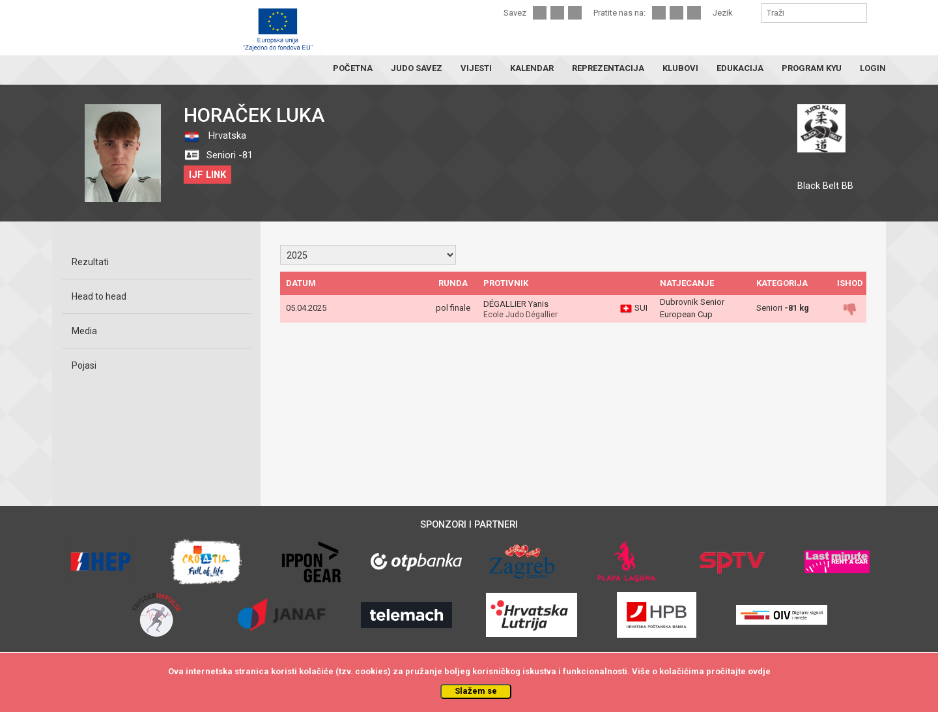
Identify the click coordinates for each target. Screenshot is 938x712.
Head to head (99, 296)
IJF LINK (207, 174)
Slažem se (476, 691)
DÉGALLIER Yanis (515, 304)
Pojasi (84, 365)
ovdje (759, 671)
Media (84, 331)
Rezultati (90, 262)
